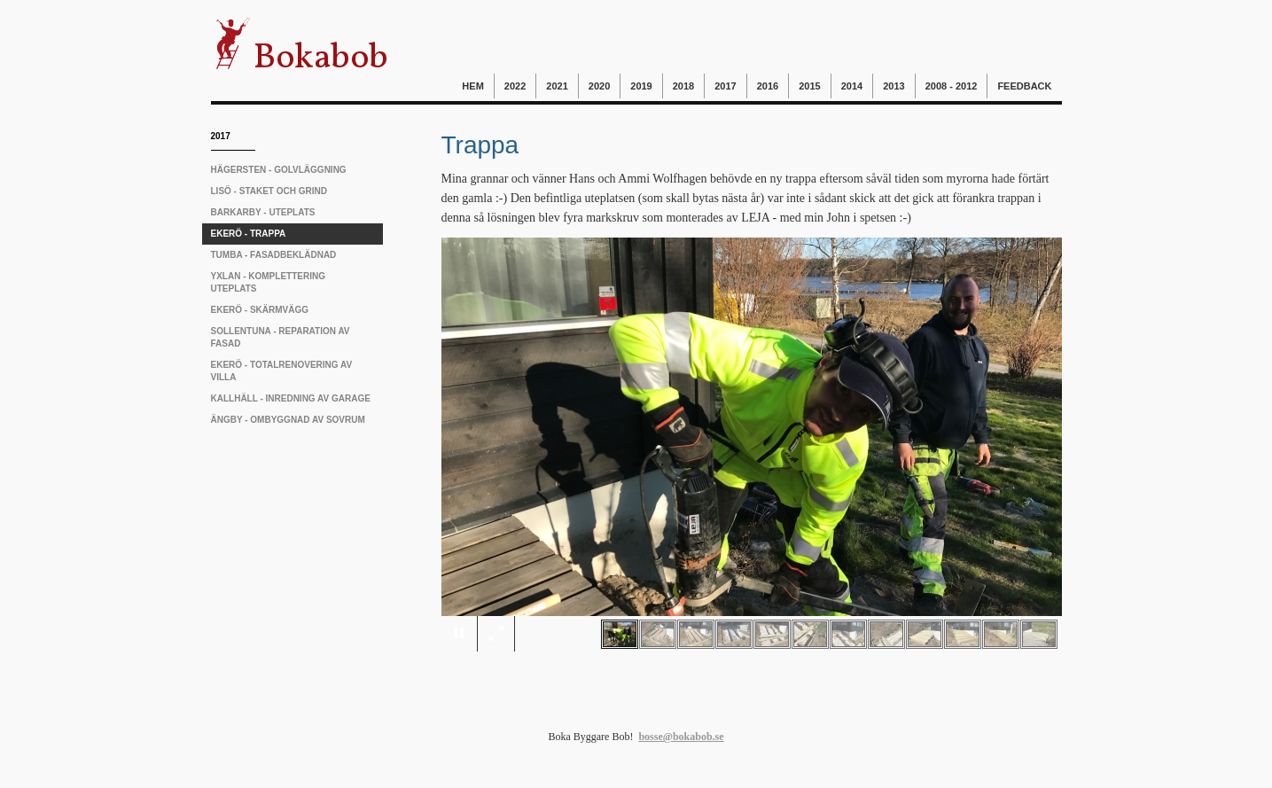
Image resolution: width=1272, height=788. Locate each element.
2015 (809, 86)
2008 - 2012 (951, 86)
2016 (767, 86)
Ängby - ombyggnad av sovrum (288, 420)
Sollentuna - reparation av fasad (280, 337)
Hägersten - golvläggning (279, 170)
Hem (472, 86)
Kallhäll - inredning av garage (291, 398)
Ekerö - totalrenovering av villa (282, 371)
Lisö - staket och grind (269, 191)
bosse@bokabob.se (680, 736)
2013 (893, 86)
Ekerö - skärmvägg (260, 310)
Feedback (1024, 86)
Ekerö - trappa (248, 233)
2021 (556, 86)
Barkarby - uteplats (263, 212)
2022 (515, 86)
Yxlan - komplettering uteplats (268, 282)
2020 (599, 86)
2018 (683, 86)
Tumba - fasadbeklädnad (274, 255)
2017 (725, 86)
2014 (851, 86)
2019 (641, 86)
